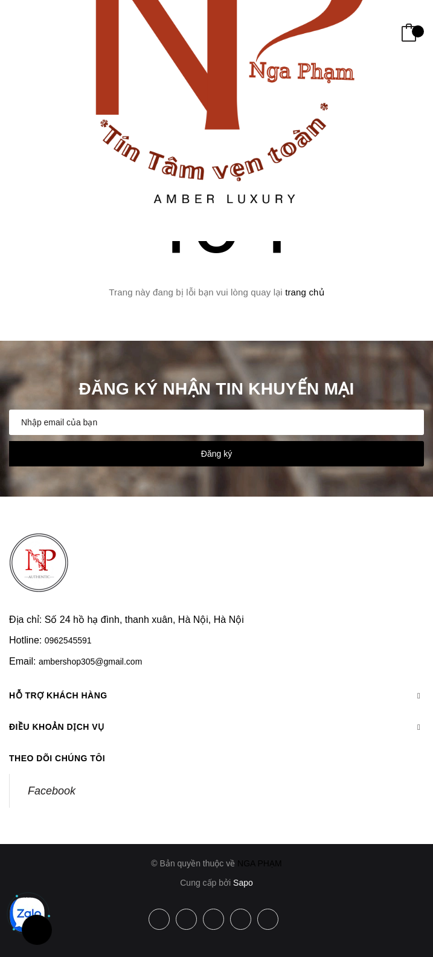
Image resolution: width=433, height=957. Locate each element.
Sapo (243, 883)
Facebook (51, 791)
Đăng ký (216, 454)
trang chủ (304, 292)
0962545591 (68, 640)
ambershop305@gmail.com (90, 661)
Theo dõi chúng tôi (57, 758)
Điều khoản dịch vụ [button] (216, 726)
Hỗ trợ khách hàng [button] (216, 695)
